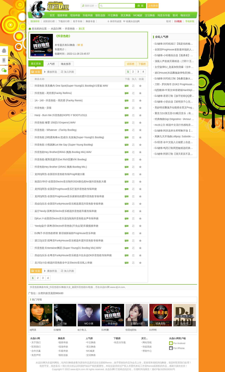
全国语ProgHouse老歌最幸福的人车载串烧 (177, 49)
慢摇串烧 (62, 15)
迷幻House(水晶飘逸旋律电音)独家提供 (175, 72)
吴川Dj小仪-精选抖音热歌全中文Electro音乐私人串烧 (63, 262)
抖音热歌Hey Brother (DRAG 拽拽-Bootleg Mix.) (61, 166)
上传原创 (153, 5)
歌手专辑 (77, 21)
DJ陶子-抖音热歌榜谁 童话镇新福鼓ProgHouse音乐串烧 (65, 233)
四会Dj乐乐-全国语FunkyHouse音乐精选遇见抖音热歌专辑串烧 (69, 203)
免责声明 (35, 355)
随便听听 (35, 21)
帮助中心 (146, 351)
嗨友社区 (185, 15)
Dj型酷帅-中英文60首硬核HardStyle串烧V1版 (178, 90)
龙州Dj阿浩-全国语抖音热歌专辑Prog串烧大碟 (60, 174)
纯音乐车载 (164, 15)
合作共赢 (35, 351)
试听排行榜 (49, 21)
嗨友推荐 (66, 63)
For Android (179, 343)
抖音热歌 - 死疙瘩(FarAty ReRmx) (53, 93)
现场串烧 (75, 15)
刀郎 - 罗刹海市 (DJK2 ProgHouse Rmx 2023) (179, 84)
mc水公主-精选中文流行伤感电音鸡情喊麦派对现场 (181, 124)
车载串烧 (88, 15)
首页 (52, 15)
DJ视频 (178, 21)
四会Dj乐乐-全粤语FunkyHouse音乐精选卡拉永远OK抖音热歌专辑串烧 (73, 255)
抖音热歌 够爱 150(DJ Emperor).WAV (55, 122)
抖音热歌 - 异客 (43, 107)
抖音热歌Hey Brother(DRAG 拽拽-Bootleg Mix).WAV (63, 152)
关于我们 (35, 342)
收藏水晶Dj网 (133, 21)
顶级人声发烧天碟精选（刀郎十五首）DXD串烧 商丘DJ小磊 (186, 61)
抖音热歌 (70, 28)
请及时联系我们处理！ (180, 362)
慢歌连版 (100, 15)
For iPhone (179, 348)
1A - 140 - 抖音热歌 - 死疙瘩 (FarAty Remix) (59, 100)
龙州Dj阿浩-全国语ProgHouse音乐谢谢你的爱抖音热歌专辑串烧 (69, 196)
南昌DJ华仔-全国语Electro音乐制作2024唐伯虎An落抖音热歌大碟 (70, 181)
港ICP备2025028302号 (163, 369)
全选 (37, 71)
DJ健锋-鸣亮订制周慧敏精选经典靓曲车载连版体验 (181, 148)
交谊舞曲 (150, 15)
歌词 (175, 15)
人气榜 (51, 63)
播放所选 (52, 71)
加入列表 (69, 71)
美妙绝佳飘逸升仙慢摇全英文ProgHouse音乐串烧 (181, 107)
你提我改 (146, 346)
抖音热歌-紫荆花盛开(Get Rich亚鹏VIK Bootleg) (61, 159)
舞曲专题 (90, 21)
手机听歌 (189, 21)
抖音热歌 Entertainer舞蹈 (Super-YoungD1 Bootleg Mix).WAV (68, 247)
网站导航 (146, 342)
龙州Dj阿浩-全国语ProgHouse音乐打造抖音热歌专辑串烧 (66, 188)
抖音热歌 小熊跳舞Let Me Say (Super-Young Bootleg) (64, 144)
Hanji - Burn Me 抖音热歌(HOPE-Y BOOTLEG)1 (61, 115)
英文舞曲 (126, 15)
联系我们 (35, 346)
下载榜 (142, 63)
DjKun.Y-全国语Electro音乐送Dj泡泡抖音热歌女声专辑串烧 (67, 218)
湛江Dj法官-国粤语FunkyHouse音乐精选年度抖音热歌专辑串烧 (69, 240)
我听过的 (89, 5)
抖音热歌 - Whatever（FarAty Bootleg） (56, 130)
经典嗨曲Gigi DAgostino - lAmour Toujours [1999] (180, 119)
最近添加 (36, 63)
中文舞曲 (113, 15)
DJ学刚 (153, 329)
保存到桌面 (115, 21)
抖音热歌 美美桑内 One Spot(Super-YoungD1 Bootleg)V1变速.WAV (71, 85)
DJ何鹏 (105, 329)
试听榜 (130, 63)
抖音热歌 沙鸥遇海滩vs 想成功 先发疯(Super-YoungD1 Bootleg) (69, 137)
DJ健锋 (57, 329)
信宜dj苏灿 (131, 329)
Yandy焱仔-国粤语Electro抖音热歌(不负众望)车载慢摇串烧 (66, 225)
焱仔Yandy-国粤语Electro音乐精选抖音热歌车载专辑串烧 (66, 211)
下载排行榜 (64, 21)
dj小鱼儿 (82, 329)
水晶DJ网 (56, 28)
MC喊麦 (137, 15)
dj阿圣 (33, 329)
